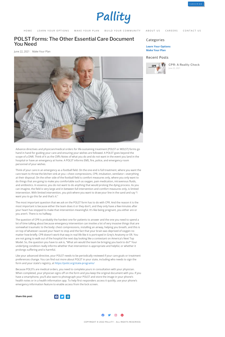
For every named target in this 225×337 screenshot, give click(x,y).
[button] (56, 297)
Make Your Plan (87, 30)
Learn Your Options (53, 30)
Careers (171, 30)
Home (28, 30)
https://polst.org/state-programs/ (75, 263)
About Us (153, 30)
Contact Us (192, 30)
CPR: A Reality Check (184, 64)
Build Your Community (123, 30)
